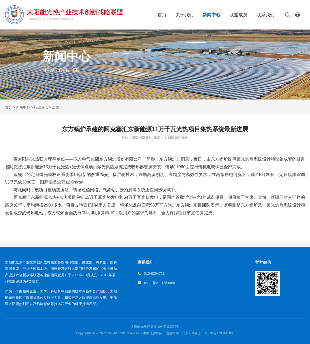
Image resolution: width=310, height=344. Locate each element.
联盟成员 (239, 14)
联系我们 (265, 14)
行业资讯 (41, 107)
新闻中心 (211, 14)
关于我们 (185, 14)
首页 (162, 14)
